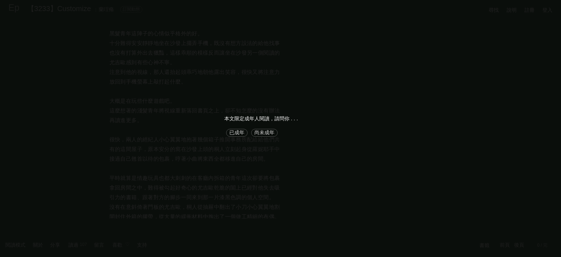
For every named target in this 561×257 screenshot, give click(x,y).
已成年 (236, 132)
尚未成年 (264, 132)
